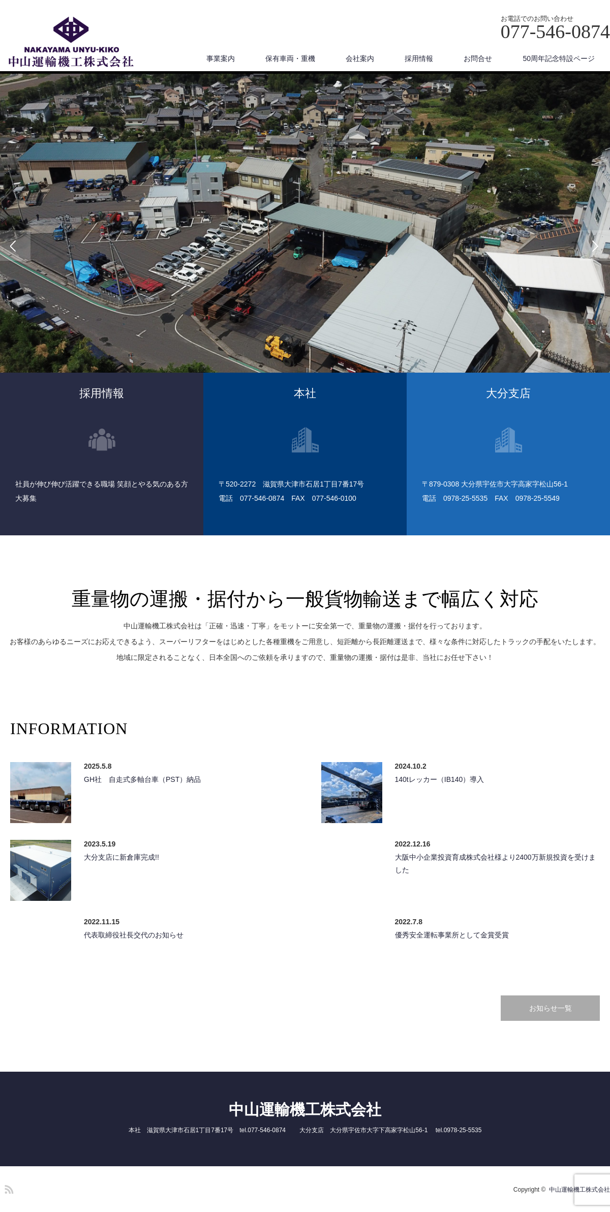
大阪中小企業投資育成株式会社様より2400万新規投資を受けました (495, 863)
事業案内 (220, 58)
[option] (305, 245)
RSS (7, 1187)
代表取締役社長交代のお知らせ (134, 935)
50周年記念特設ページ (559, 58)
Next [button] (595, 245)
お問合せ (478, 58)
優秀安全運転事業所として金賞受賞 (452, 935)
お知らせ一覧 (550, 1008)
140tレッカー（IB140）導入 (439, 779)
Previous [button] (15, 245)
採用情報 (419, 58)
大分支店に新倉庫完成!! (121, 857)
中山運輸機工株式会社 (305, 1109)
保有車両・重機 (290, 58)
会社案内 (360, 58)
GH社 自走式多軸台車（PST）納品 (142, 779)
